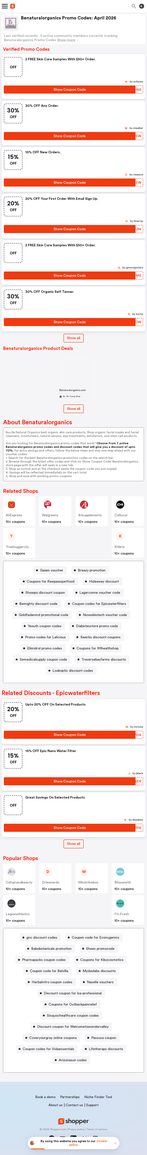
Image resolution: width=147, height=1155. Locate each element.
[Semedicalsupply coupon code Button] (41, 659)
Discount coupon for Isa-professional (73, 993)
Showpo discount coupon (45, 592)
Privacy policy (76, 1129)
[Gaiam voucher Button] (50, 570)
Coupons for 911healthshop (97, 648)
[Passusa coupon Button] (102, 1038)
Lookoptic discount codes (72, 670)
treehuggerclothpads (22, 547)
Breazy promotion (91, 570)
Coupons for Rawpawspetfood (50, 581)
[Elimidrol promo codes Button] (43, 648)
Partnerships (70, 1097)
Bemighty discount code (38, 603)
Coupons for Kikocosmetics (101, 960)
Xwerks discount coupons (100, 637)
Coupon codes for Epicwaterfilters (99, 603)
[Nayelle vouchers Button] (98, 982)
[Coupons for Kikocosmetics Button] (100, 960)
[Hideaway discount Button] (102, 581)
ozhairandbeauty (19, 882)
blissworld (122, 882)
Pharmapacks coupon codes (44, 960)
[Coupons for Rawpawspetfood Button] (49, 581)
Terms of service (97, 1129)
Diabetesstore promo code (97, 626)
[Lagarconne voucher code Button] (98, 593)
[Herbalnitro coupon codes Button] (50, 982)
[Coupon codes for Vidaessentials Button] (47, 1049)
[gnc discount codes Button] (40, 937)
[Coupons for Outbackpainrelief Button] (71, 1004)
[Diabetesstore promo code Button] (95, 626)
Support (92, 1105)
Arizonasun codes (73, 1060)
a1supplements (90, 515)
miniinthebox (88, 882)
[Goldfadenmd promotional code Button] (42, 615)
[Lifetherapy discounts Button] (104, 1049)
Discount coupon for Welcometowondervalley (73, 1026)
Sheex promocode (100, 948)
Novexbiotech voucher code (105, 615)
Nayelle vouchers (100, 982)
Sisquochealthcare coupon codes (73, 1015)
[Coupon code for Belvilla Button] (47, 971)
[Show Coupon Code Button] (70, 90)
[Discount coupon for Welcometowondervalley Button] (71, 1027)
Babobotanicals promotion (51, 948)
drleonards (50, 882)
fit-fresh (121, 914)
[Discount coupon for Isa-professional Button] (71, 993)
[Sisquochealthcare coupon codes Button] (71, 1015)
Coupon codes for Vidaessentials (48, 1049)
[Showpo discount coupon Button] (43, 593)
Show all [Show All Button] (73, 338)
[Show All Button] (74, 843)
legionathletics (18, 914)
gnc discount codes (41, 937)
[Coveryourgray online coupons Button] (51, 1038)
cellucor (121, 515)
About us (55, 1105)
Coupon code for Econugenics (95, 937)
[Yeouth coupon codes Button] (43, 626)
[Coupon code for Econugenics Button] (94, 937)
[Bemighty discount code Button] (37, 604)
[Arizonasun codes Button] (71, 1060)
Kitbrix (119, 547)
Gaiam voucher (51, 570)
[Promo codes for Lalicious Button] (44, 637)
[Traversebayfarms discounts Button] (102, 659)
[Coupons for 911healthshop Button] (96, 648)
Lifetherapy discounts (106, 1049)
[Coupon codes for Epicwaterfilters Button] (97, 604)
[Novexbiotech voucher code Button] (103, 615)
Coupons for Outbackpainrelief (73, 1004)
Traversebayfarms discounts (104, 659)
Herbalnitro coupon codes (52, 982)
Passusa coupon (103, 1038)
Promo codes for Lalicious (45, 637)
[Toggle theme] (141, 6)
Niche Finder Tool (98, 1097)
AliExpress (14, 515)
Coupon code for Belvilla (49, 971)
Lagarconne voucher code (99, 592)
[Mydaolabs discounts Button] (97, 971)
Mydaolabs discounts (99, 971)
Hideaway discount (104, 581)
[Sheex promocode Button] (99, 949)
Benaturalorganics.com (72, 390)
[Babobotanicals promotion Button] (50, 949)
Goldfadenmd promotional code (43, 615)
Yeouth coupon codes (44, 626)
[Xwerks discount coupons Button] (99, 637)
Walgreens (50, 515)
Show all (73, 843)
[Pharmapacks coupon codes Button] (42, 960)
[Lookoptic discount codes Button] (71, 671)
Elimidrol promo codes (44, 648)
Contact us (74, 1105)
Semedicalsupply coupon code (43, 659)
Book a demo (45, 1097)
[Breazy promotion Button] (90, 570)
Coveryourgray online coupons (53, 1038)
